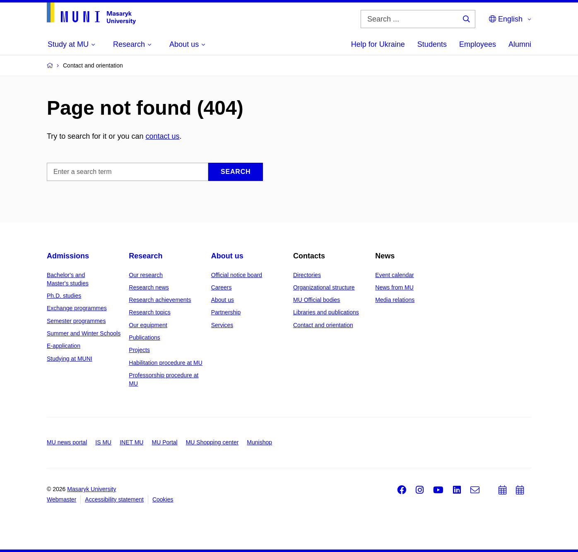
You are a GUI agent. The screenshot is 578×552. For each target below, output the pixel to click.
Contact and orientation (323, 325)
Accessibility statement (114, 499)
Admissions (68, 256)
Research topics (149, 312)
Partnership (226, 312)
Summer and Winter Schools (83, 333)
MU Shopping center (212, 442)
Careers (221, 287)
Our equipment (148, 325)
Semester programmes (76, 321)
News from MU (394, 287)
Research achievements (160, 299)
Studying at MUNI (69, 358)
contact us (162, 136)
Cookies (162, 499)
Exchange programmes (77, 308)
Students (432, 44)
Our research (146, 275)
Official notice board (236, 275)
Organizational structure (324, 287)
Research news (149, 287)
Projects (139, 350)
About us (227, 256)
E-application (63, 345)
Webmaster (61, 499)
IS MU (103, 442)
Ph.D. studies (64, 295)
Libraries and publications (326, 312)
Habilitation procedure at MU (165, 362)
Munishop (259, 442)
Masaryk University (91, 489)
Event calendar (394, 275)
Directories (307, 275)
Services (222, 325)
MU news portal (67, 442)
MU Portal (164, 442)
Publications (144, 337)
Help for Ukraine (378, 44)
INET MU (131, 442)
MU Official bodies (316, 299)
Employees (477, 44)
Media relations (394, 299)
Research (145, 256)
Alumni (519, 44)
